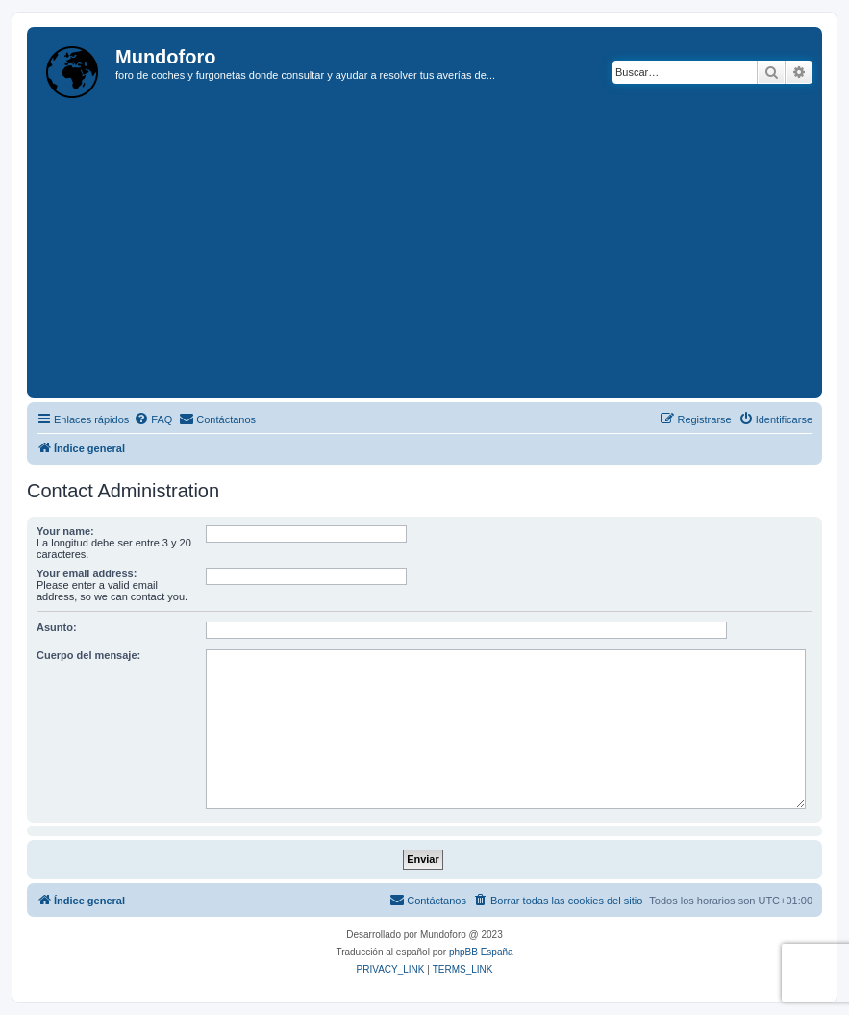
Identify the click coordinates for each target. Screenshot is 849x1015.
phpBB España (481, 952)
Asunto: (57, 627)
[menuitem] (153, 419)
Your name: (65, 531)
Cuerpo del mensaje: (88, 655)
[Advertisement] (440, 249)
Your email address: (87, 573)
